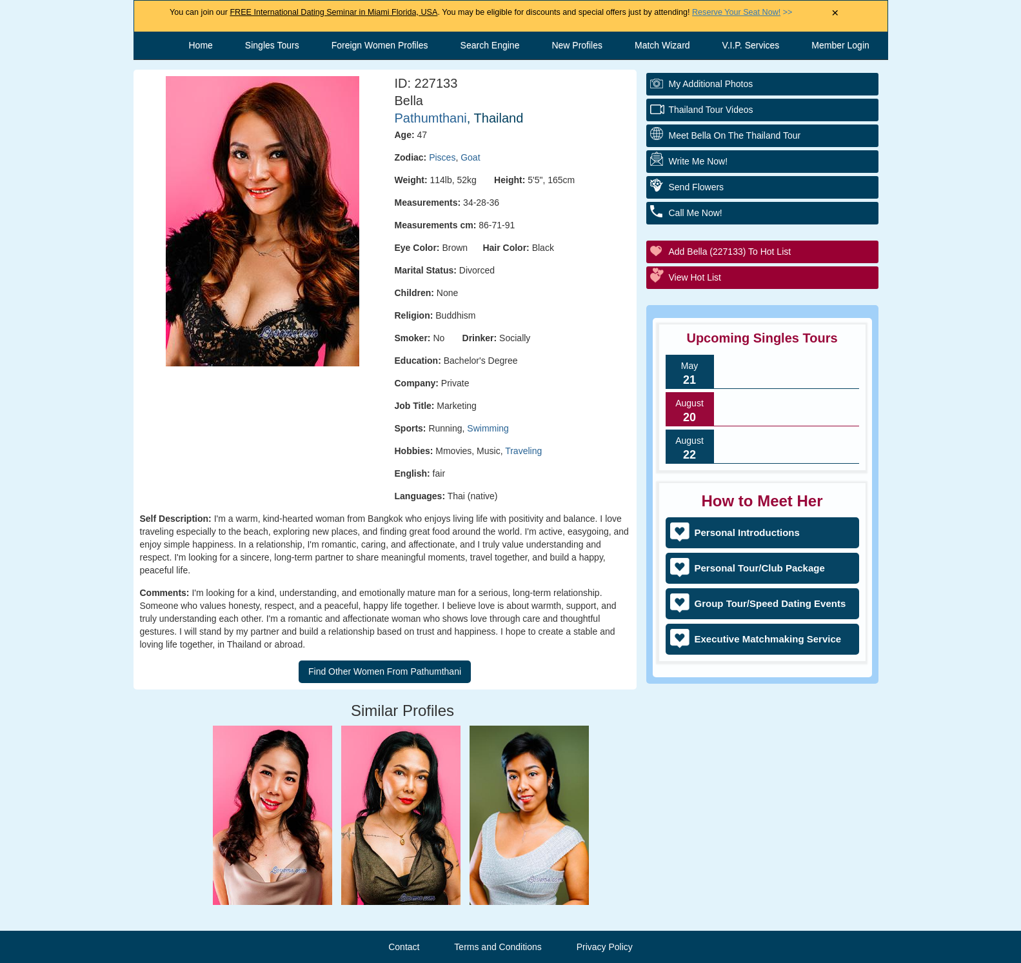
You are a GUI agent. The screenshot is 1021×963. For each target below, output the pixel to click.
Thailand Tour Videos (711, 109)
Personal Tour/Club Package (760, 567)
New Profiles (576, 45)
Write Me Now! (698, 161)
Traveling (523, 451)
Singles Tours (272, 45)
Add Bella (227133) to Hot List (730, 251)
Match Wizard (662, 45)
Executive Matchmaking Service (768, 638)
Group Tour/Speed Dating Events (770, 603)
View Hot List (695, 277)
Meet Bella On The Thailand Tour (735, 135)
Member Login (840, 45)
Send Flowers (696, 187)
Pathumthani (431, 118)
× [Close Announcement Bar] (834, 13)
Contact (403, 947)
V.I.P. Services (751, 45)
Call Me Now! (695, 213)
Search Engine (490, 45)
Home (201, 45)
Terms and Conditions (497, 947)
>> (742, 12)
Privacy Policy (605, 947)
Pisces (442, 157)
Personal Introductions (747, 532)
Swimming (488, 428)
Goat (470, 157)
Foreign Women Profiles (380, 45)
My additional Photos (711, 84)
